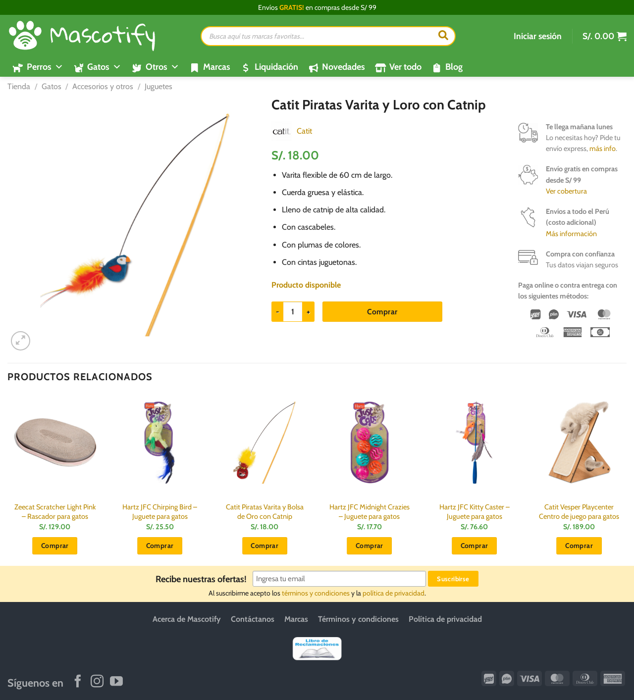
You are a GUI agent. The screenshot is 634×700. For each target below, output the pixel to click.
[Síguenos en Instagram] (97, 682)
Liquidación (276, 66)
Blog (454, 66)
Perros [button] (45, 67)
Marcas (216, 66)
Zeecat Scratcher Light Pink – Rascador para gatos (55, 511)
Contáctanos (252, 619)
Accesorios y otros (102, 86)
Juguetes (158, 86)
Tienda (18, 86)
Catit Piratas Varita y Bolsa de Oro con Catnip (265, 511)
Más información (571, 233)
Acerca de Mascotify (187, 619)
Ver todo (405, 66)
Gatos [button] (104, 67)
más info (602, 148)
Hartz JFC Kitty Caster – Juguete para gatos (474, 511)
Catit (304, 131)
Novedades (343, 66)
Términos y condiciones (358, 619)
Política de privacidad (445, 619)
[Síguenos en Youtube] (116, 682)
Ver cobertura (566, 191)
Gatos (51, 86)
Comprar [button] (55, 546)
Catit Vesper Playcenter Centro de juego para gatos (579, 511)
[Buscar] (443, 36)
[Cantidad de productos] (293, 311)
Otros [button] (162, 67)
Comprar (382, 311)
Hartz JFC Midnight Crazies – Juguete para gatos (369, 511)
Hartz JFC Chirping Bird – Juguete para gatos (159, 511)
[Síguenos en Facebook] (77, 682)
